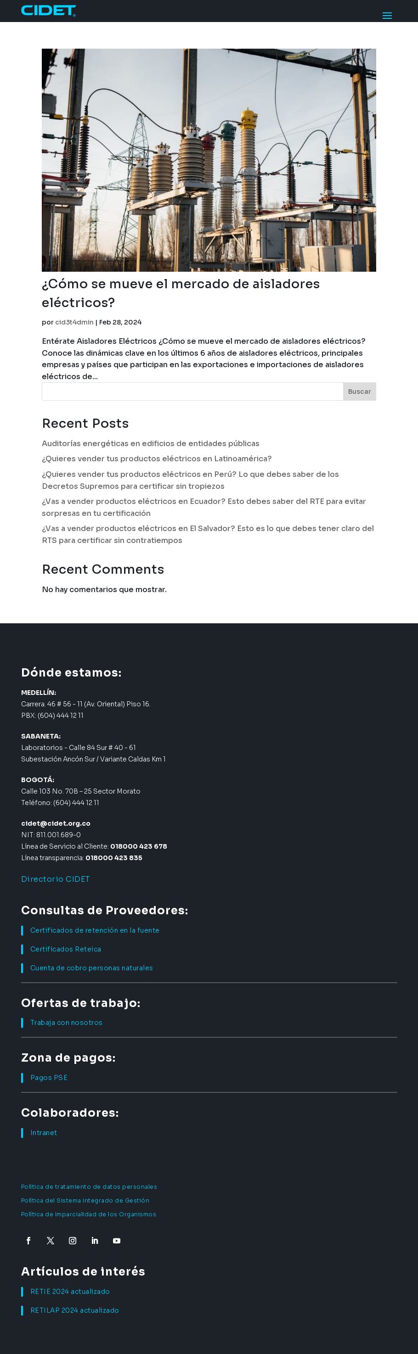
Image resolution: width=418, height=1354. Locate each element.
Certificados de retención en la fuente (95, 930)
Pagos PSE (49, 1078)
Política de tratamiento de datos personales (89, 1186)
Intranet (43, 1133)
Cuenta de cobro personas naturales (91, 968)
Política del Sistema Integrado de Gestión (85, 1200)
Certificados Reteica (66, 949)
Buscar (359, 391)
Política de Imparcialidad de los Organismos (89, 1214)
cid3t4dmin (74, 322)
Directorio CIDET (55, 879)
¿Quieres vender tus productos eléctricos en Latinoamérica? (157, 459)
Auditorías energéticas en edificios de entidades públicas (151, 443)
